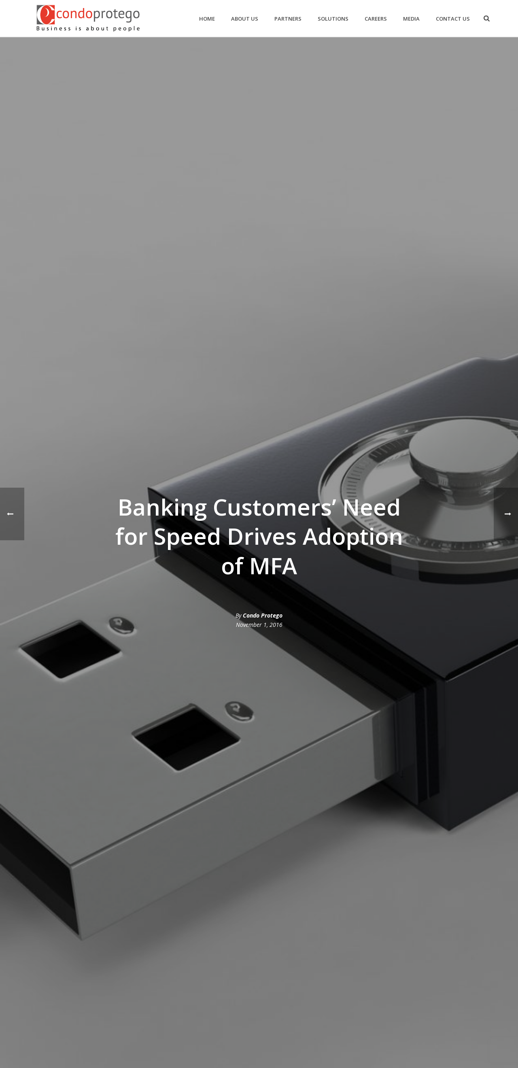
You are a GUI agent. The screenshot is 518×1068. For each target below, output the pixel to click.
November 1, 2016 (259, 624)
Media (411, 18)
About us (244, 18)
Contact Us (453, 18)
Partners (287, 18)
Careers (376, 18)
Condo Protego (262, 615)
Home (207, 18)
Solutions (333, 18)
